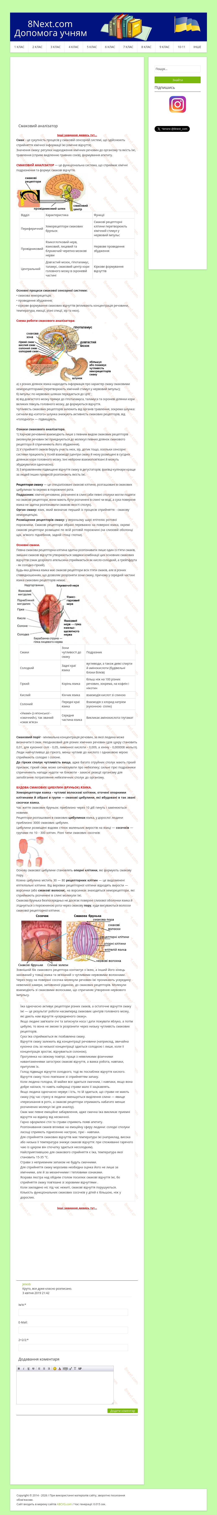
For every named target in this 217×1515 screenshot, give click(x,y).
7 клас (128, 47)
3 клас (55, 47)
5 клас (92, 47)
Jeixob (26, 1284)
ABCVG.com (64, 1504)
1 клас (19, 47)
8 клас (146, 47)
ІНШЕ (197, 47)
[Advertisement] (77, 92)
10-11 (181, 47)
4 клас (74, 47)
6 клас (110, 47)
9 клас (165, 47)
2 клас (37, 47)
